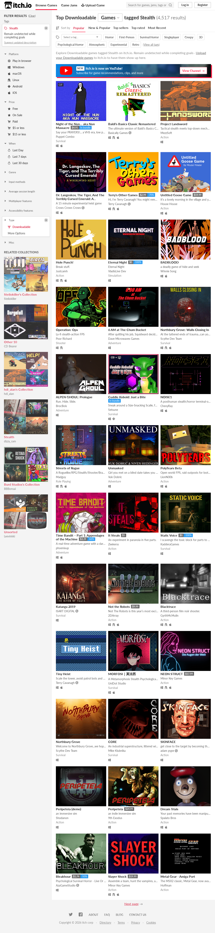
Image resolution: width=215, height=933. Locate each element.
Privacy (135, 922)
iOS (12, 92)
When (10, 143)
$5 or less (16, 128)
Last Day (15, 150)
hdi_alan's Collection (18, 389)
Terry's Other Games (123, 195)
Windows (16, 67)
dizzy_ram (10, 441)
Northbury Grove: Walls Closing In (185, 330)
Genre (10, 172)
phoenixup (62, 548)
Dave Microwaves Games (123, 338)
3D (201, 37)
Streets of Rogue (68, 468)
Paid (13, 121)
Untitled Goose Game (176, 195)
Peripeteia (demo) (68, 809)
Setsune (113, 409)
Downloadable (19, 227)
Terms (121, 922)
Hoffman (166, 885)
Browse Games (46, 5)
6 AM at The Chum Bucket (127, 330)
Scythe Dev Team (171, 338)
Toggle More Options (26, 233)
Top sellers (120, 28)
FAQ (107, 914)
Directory (105, 922)
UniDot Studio (117, 683)
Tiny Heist (63, 674)
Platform (11, 54)
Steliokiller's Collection (20, 294)
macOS (15, 73)
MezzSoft (166, 133)
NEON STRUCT (172, 674)
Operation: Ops (67, 330)
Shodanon (62, 818)
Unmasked (115, 468)
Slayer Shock (117, 876)
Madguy (61, 477)
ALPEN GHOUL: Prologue (74, 397)
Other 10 (10, 342)
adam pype (167, 750)
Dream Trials (169, 809)
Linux (13, 80)
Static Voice (169, 535)
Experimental (119, 44)
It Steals (114, 535)
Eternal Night (117, 262)
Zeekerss (113, 544)
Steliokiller (10, 298)
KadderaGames (170, 544)
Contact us (137, 914)
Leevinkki (9, 536)
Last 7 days (17, 156)
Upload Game (93, 5)
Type (9, 220)
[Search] (170, 5)
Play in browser (19, 60)
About (93, 914)
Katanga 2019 (65, 606)
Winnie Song (168, 271)
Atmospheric (97, 44)
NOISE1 (166, 397)
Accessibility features (18, 210)
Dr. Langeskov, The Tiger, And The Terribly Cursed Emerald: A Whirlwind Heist (80, 198)
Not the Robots (119, 606)
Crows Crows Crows (68, 207)
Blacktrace (168, 606)
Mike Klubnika (117, 750)
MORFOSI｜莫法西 (122, 674)
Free (13, 108)
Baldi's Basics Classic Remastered (132, 124)
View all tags (151, 44)
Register (203, 5)
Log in (185, 5)
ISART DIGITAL (65, 611)
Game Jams (69, 5)
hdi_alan (9, 393)
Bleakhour (63, 876)
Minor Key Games (171, 678)
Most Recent (157, 28)
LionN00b (167, 477)
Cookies (151, 922)
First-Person (126, 37)
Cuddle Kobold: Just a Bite (127, 397)
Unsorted (10, 532)
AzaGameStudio (65, 885)
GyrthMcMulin (169, 615)
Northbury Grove (68, 742)
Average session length (19, 191)
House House (169, 204)
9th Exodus (115, 818)
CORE (112, 742)
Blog (119, 914)
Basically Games (118, 133)
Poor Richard (64, 338)
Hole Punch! (64, 262)
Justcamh (62, 271)
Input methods (14, 181)
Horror (109, 37)
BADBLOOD (170, 262)
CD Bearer (10, 346)
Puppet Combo (65, 136)
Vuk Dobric (115, 477)
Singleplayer (171, 37)
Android (15, 86)
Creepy (189, 37)
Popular (78, 28)
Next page (131, 904)
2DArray (113, 615)
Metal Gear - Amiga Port (178, 876)
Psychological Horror (70, 44)
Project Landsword (174, 124)
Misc (9, 242)
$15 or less (17, 134)
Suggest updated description (20, 42)
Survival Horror (149, 37)
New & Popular (99, 28)
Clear (32, 15)
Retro (135, 44)
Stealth (9, 437)
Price (9, 102)
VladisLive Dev (117, 271)
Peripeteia (115, 809)
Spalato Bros (168, 818)
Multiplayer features (18, 201)
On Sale (15, 115)
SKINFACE (168, 742)
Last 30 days (18, 163)
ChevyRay (167, 406)
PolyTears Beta (171, 468)
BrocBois (61, 406)
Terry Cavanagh (117, 204)
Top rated (138, 28)
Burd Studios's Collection (22, 484)
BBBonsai (10, 488)
